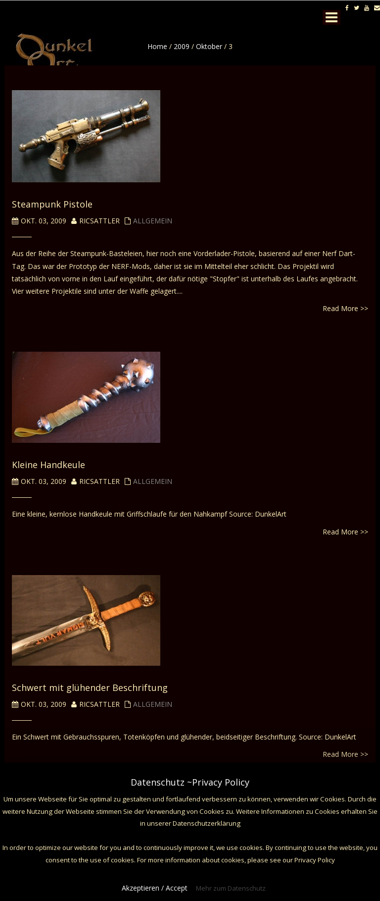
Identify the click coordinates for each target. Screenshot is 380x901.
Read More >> (345, 308)
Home (157, 46)
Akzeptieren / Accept (155, 888)
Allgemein (152, 220)
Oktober (209, 46)
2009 (182, 46)
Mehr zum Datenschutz (231, 888)
